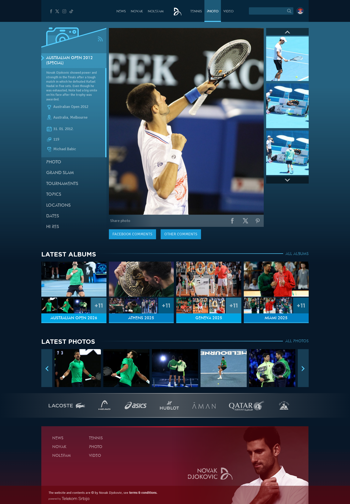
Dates (52, 216)
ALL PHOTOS (297, 341)
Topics (53, 194)
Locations (58, 205)
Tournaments (62, 184)
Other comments (180, 234)
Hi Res (52, 227)
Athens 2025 (141, 318)
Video (228, 11)
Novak (137, 11)
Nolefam (156, 11)
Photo (213, 11)
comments (132, 234)
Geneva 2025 (208, 318)
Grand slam (60, 173)
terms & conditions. (143, 493)
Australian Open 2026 (74, 318)
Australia (60, 117)
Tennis (196, 11)
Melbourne (79, 117)
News (121, 11)
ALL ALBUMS (297, 254)
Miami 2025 (276, 318)
